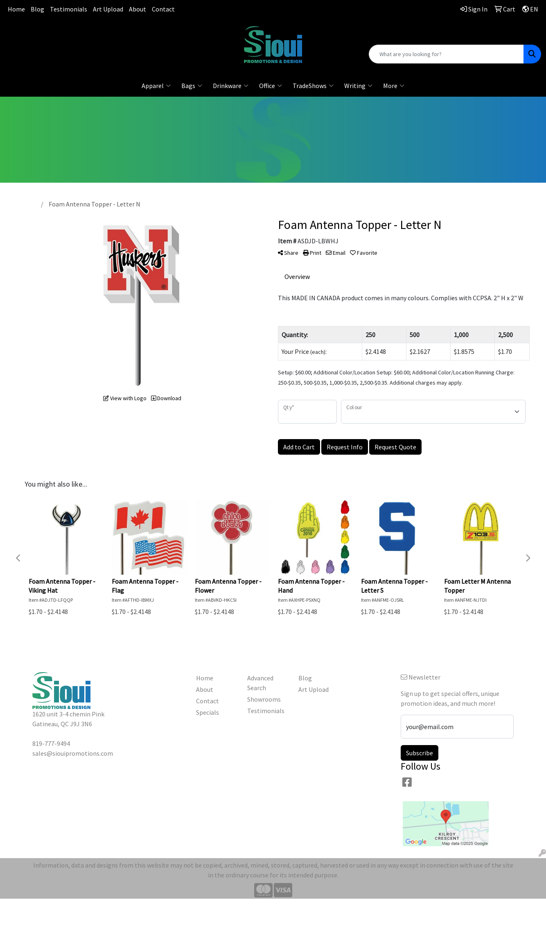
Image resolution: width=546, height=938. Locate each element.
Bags (191, 86)
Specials (207, 712)
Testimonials (68, 9)
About (137, 9)
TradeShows (313, 86)
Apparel (156, 86)
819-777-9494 (91, 31)
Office (270, 86)
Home (16, 9)
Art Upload (108, 9)
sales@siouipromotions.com (91, 41)
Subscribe (419, 753)
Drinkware (230, 86)
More (393, 86)
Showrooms (264, 699)
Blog (37, 9)
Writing (358, 86)
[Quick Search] (446, 54)
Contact (163, 9)
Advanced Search (260, 683)
